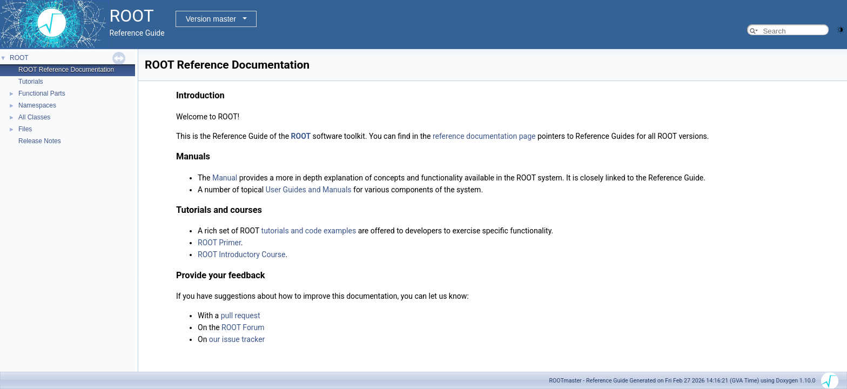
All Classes (34, 117)
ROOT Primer (219, 242)
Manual (224, 177)
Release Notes (39, 141)
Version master (211, 19)
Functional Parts (41, 93)
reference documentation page (484, 136)
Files (25, 129)
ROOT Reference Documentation (66, 69)
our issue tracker (237, 339)
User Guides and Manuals (309, 189)
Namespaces (37, 105)
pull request (240, 315)
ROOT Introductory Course (242, 254)
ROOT (19, 58)
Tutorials (30, 81)
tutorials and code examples (309, 230)
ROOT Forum (243, 327)
